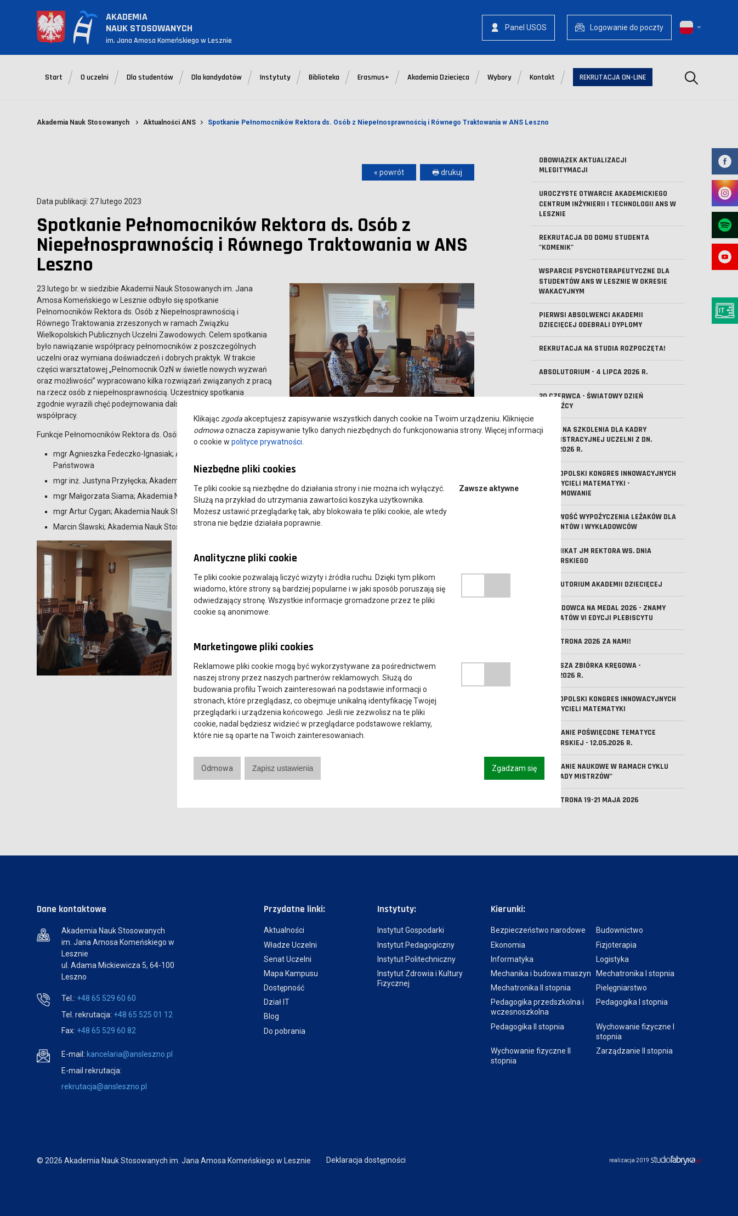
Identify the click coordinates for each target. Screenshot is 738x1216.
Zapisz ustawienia (282, 768)
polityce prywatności (266, 441)
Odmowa (217, 768)
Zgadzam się (514, 768)
